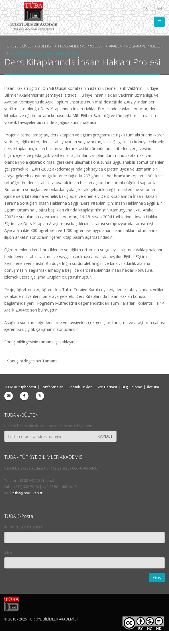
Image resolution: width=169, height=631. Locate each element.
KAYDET (105, 436)
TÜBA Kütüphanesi (20, 387)
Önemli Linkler (80, 387)
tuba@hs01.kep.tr (27, 493)
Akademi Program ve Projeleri (136, 46)
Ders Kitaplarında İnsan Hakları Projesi (46, 53)
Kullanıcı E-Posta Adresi (24, 527)
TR (145, 8)
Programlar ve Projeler (80, 46)
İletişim (153, 387)
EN (159, 8)
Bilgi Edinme (132, 387)
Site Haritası (107, 387)
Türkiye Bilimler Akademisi (28, 46)
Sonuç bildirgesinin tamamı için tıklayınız (40, 341)
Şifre (8, 552)
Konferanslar (52, 387)
